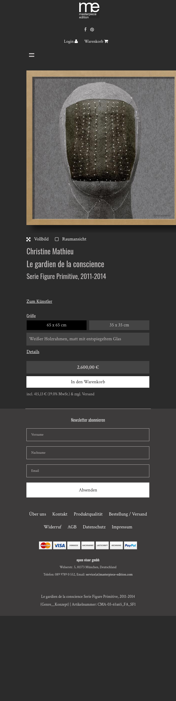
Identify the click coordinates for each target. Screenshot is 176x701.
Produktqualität (88, 514)
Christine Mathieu (49, 251)
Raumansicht (70, 239)
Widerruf (52, 527)
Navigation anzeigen (31, 55)
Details (32, 352)
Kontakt (59, 514)
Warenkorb (96, 41)
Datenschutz (94, 527)
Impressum (122, 527)
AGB (71, 527)
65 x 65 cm (57, 325)
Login (71, 41)
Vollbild (37, 239)
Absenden (88, 490)
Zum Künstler (39, 301)
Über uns (37, 514)
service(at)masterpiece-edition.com (109, 574)
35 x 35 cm (119, 325)
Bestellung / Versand (128, 514)
